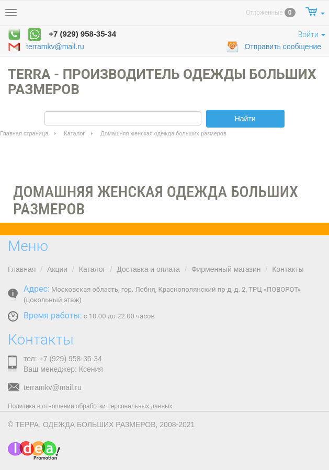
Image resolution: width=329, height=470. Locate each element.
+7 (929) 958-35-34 (82, 33)
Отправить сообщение (273, 47)
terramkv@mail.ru (46, 47)
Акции (57, 269)
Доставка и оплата (148, 269)
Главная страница (24, 133)
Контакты (287, 269)
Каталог (74, 133)
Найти (245, 118)
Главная (22, 269)
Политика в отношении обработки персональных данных (90, 406)
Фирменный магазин (226, 269)
